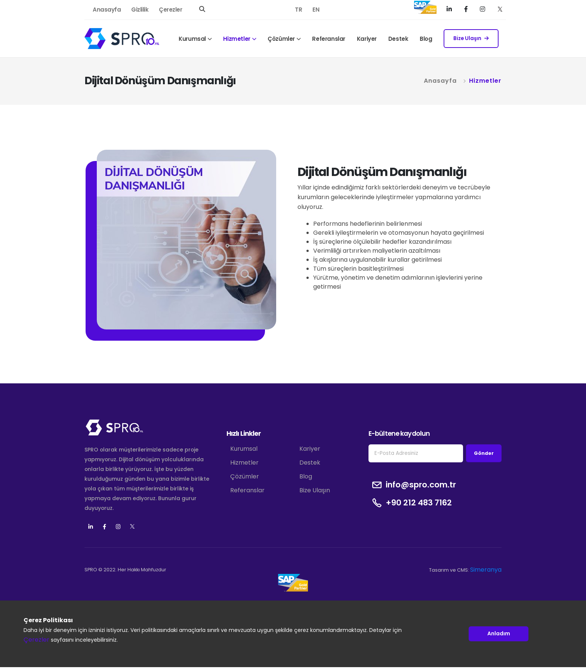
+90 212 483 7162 (419, 502)
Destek (398, 39)
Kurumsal (192, 39)
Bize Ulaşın (471, 38)
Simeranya (486, 569)
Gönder (484, 453)
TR (298, 9)
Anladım (498, 634)
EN (315, 9)
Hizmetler (236, 39)
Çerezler (170, 9)
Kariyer (367, 39)
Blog (426, 39)
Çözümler (281, 39)
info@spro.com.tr (421, 484)
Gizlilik (139, 9)
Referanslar (328, 39)
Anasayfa (107, 9)
